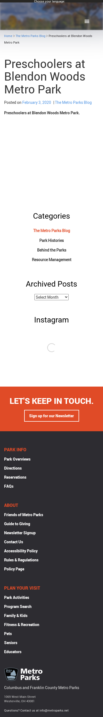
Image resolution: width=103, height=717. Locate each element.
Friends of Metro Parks (23, 514)
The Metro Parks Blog (30, 36)
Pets (8, 633)
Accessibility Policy (21, 550)
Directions (13, 468)
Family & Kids (15, 615)
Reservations (15, 477)
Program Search (18, 606)
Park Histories (51, 240)
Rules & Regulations (21, 559)
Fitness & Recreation (21, 624)
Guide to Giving (17, 523)
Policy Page (14, 569)
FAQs (8, 486)
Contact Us (13, 541)
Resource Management (51, 259)
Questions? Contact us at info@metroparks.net (36, 710)
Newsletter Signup (20, 532)
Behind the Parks (51, 250)
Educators (12, 651)
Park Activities (16, 597)
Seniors (10, 642)
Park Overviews (17, 459)
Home (8, 36)
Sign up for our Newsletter (51, 415)
